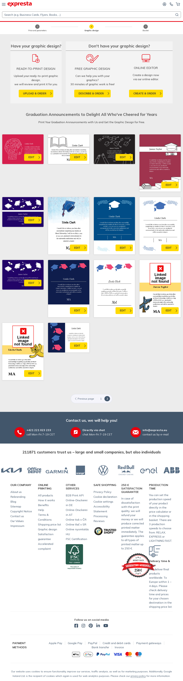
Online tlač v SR (76, 524)
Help (41, 510)
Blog (13, 501)
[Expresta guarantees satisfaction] (138, 565)
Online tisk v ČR (76, 519)
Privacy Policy (102, 492)
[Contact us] (171, 4)
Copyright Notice (21, 511)
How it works (46, 500)
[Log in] (164, 4)
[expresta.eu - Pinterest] (91, 626)
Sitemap (15, 506)
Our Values (17, 521)
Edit (31, 157)
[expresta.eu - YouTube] (105, 626)
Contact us (17, 516)
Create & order (144, 93)
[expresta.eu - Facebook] (76, 626)
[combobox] (91, 14)
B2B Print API (75, 495)
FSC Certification (76, 539)
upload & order (34, 93)
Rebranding (17, 496)
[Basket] (178, 4)
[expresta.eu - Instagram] (83, 626)
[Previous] (85, 398)
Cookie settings (103, 501)
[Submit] (177, 15)
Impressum (17, 526)
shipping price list (160, 606)
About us (16, 492)
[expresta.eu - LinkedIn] (98, 626)
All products (45, 495)
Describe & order (91, 93)
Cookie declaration (105, 496)
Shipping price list (49, 524)
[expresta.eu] (19, 4)
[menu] (3, 4)
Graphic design (47, 529)
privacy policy (138, 676)
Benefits (43, 505)
